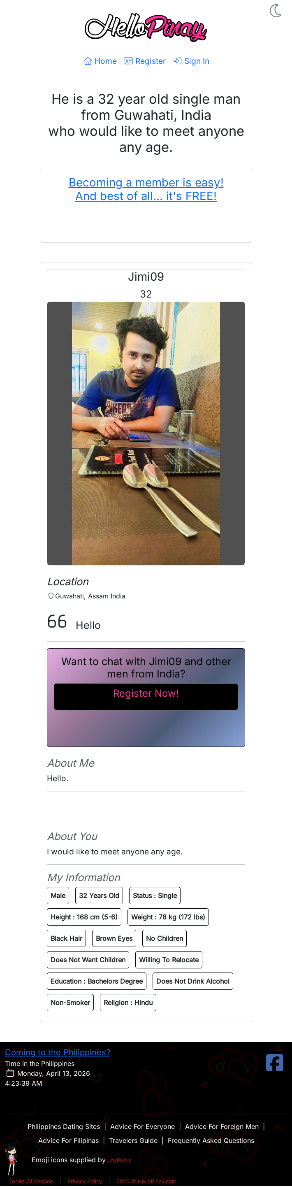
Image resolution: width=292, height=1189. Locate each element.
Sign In (190, 61)
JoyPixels (120, 1160)
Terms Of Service (31, 1181)
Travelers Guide (133, 1140)
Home (100, 61)
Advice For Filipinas (68, 1140)
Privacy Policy (84, 1181)
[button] (276, 10)
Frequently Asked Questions (211, 1140)
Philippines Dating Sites (64, 1126)
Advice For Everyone (142, 1126)
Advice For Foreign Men (222, 1126)
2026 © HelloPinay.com (146, 1181)
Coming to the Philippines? (57, 1052)
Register (144, 61)
